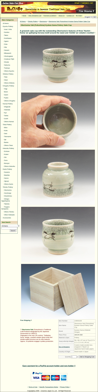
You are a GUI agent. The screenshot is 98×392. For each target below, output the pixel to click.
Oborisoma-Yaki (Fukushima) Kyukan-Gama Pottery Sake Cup (69, 21)
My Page (79, 15)
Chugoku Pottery (8, 86)
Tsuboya (7, 68)
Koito (6, 130)
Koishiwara (8, 38)
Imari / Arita (8, 29)
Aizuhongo (7, 193)
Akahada (7, 110)
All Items (6, 23)
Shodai (6, 62)
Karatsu (6, 32)
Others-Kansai (9, 121)
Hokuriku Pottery (8, 148)
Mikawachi (7, 53)
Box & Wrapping (64, 347)
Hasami (6, 50)
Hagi (5, 89)
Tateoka (6, 204)
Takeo (6, 35)
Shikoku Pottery (8, 74)
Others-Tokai (8, 145)
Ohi (5, 157)
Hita (5, 47)
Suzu (6, 160)
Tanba (6, 115)
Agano (6, 41)
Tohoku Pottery (8, 187)
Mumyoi (6, 163)
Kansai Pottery (8, 104)
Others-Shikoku (9, 83)
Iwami (6, 95)
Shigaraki (7, 107)
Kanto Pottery (7, 169)
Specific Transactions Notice (48, 387)
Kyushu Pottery (8, 26)
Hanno (6, 178)
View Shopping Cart (35, 15)
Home (24, 15)
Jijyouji (6, 181)
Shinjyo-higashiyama (5, 200)
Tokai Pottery (7, 124)
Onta (5, 44)
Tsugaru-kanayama (5, 208)
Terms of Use (33, 387)
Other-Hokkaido (9, 215)
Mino (5, 127)
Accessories (7, 218)
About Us (61, 15)
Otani (6, 80)
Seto (5, 133)
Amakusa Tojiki (9, 59)
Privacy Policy (64, 387)
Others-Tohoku (9, 212)
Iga (5, 139)
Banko (6, 142)
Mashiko (7, 175)
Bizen (6, 92)
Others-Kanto (8, 184)
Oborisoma (8, 190)
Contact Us (70, 15)
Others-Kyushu (9, 71)
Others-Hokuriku (9, 166)
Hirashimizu (8, 196)
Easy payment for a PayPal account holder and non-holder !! (49, 366)
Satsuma (7, 65)
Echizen (6, 151)
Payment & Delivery (50, 15)
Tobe (5, 77)
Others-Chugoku (9, 101)
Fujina (6, 98)
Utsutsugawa (8, 56)
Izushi (6, 118)
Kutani (6, 154)
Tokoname (7, 136)
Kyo (5, 113)
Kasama (7, 172)
